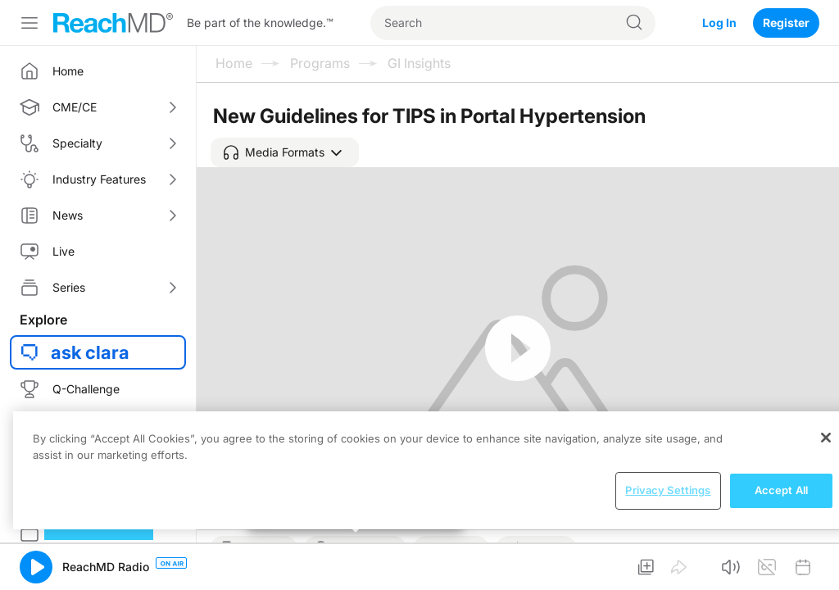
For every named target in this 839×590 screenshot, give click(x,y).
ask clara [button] (90, 352)
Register (786, 23)
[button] (285, 152)
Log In (719, 23)
